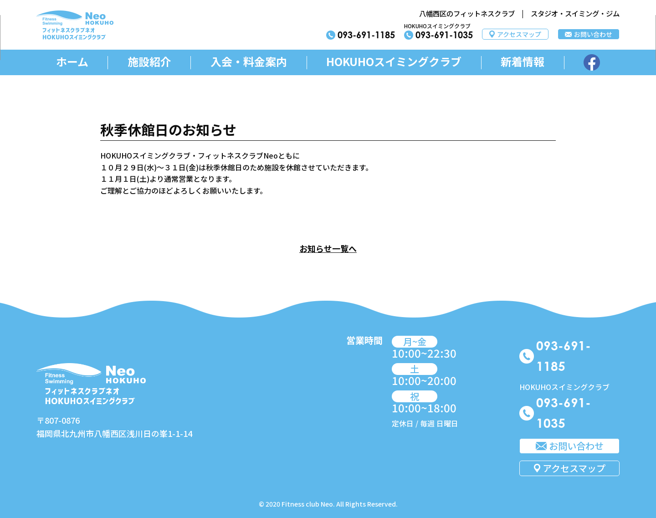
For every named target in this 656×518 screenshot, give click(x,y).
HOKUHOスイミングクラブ (393, 62)
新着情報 (522, 62)
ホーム (72, 62)
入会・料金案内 (248, 62)
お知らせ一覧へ (328, 248)
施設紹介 (149, 62)
